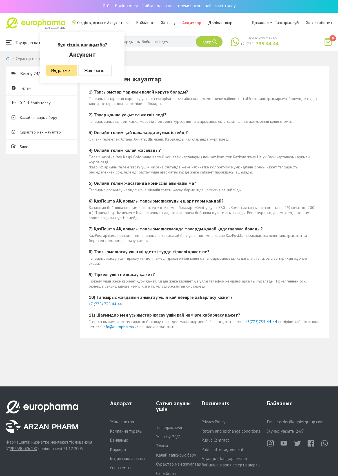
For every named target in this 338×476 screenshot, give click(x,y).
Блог (19, 146)
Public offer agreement (223, 449)
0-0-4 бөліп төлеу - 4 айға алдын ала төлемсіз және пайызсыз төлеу (169, 5)
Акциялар (191, 22)
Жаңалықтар (122, 421)
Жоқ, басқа (95, 70)
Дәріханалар (220, 22)
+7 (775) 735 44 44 (105, 303)
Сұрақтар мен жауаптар (36, 132)
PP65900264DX (23, 448)
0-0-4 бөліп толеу (31, 102)
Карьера (118, 449)
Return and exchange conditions (231, 431)
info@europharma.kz (120, 326)
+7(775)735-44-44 (261, 321)
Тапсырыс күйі (287, 22)
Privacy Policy (213, 421)
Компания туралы (126, 431)
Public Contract (215, 440)
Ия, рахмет (61, 70)
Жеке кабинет (319, 22)
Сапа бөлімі (166, 473)
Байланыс (145, 22)
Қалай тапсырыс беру (34, 117)
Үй (8, 58)
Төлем (21, 88)
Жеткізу (168, 22)
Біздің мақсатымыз (127, 458)
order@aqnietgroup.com (301, 421)
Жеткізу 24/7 (168, 436)
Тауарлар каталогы (29, 42)
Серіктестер (121, 467)
